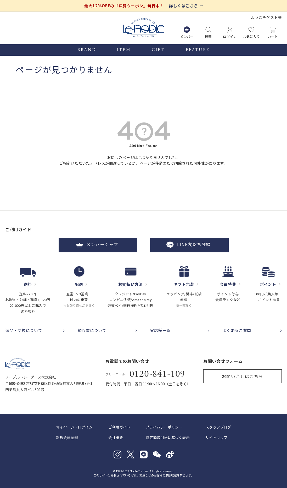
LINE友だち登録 (189, 245)
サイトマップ (216, 437)
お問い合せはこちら (242, 376)
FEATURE (198, 50)
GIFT (158, 50)
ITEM (124, 50)
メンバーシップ (98, 245)
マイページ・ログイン (74, 427)
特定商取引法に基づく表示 (168, 437)
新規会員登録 (67, 437)
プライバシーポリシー (164, 427)
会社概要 (115, 437)
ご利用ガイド (119, 427)
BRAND (86, 50)
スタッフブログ (218, 427)
